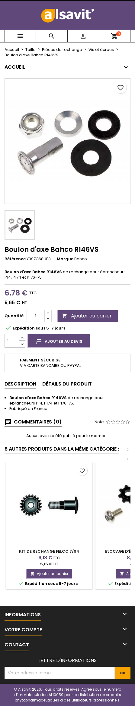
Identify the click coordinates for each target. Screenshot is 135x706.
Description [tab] (20, 383)
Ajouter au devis (58, 341)
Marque (65, 259)
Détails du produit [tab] (67, 383)
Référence (15, 259)
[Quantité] (36, 316)
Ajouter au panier (87, 315)
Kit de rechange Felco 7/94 (49, 551)
